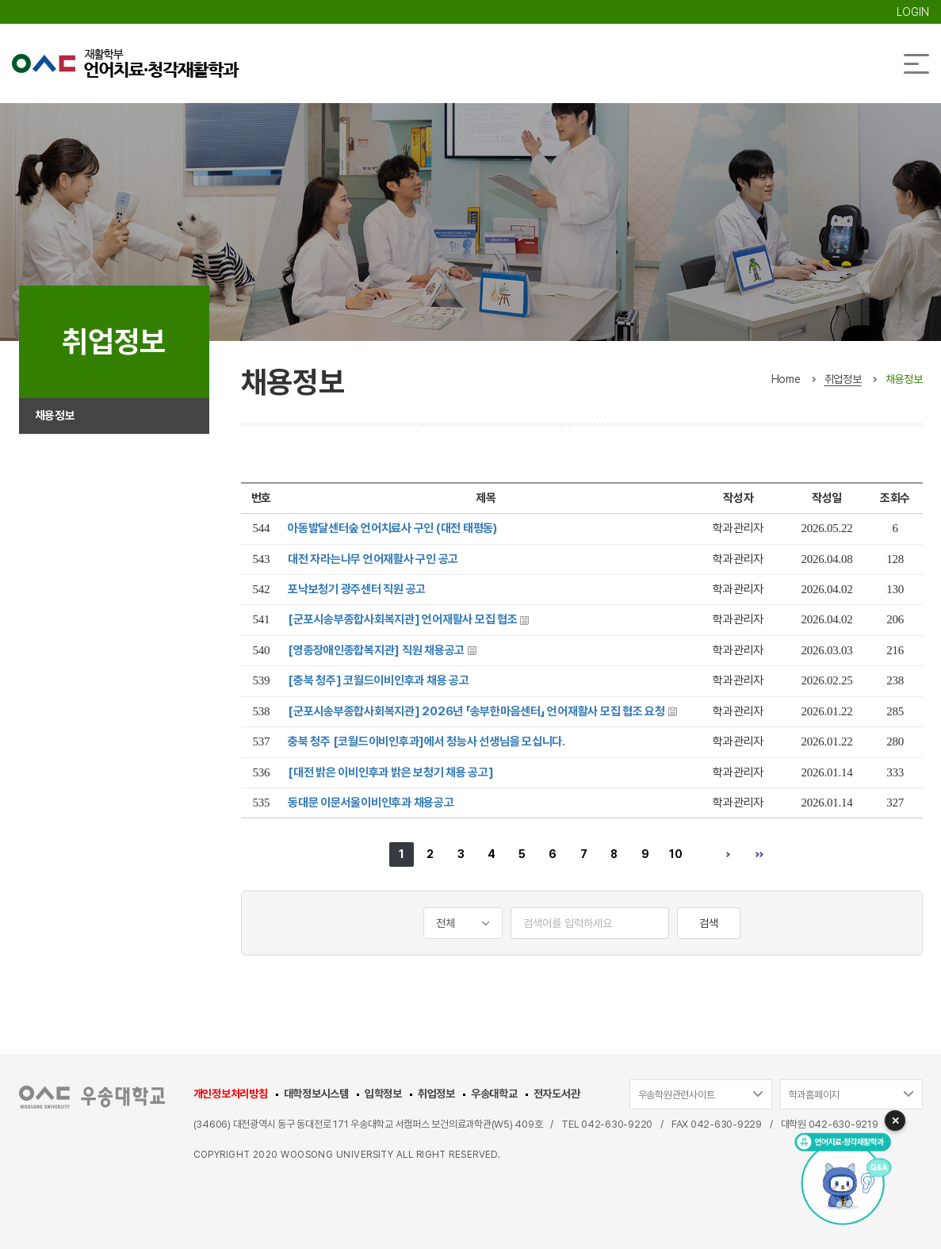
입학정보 (383, 1093)
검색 (708, 923)
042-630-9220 (616, 1124)
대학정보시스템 (316, 1093)
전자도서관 (557, 1093)
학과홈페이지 (814, 1095)
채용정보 (56, 419)
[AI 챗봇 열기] (837, 1177)
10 (676, 854)
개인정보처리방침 (230, 1093)
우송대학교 (494, 1093)
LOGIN (913, 12)
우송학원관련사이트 (676, 1095)
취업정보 (436, 1093)
